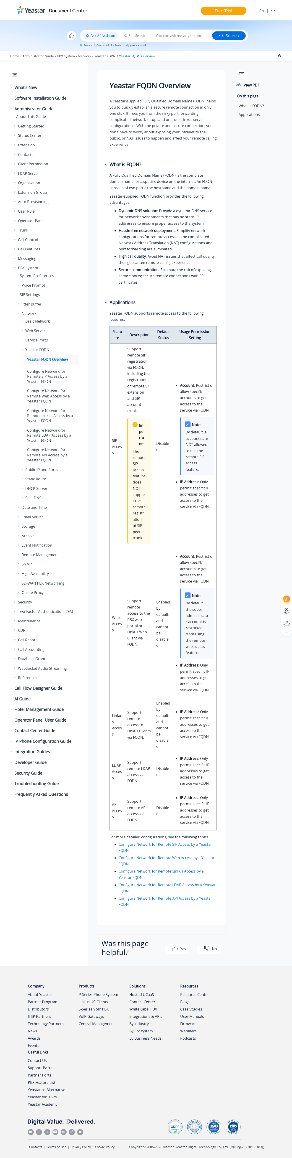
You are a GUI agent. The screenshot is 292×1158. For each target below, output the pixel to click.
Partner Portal (40, 1075)
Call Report (27, 639)
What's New (25, 87)
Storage (28, 526)
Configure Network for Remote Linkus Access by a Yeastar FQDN (50, 415)
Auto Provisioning (33, 201)
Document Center (68, 11)
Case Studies (191, 1009)
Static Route (35, 478)
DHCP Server (36, 488)
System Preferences (37, 275)
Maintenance (29, 621)
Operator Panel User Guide (40, 720)
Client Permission (33, 163)
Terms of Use (56, 1147)
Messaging (27, 258)
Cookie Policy (105, 1147)
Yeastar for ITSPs (42, 1096)
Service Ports (36, 340)
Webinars (188, 1030)
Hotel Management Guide (39, 709)
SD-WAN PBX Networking (43, 583)
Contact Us (37, 1060)
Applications (249, 114)
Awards (34, 1038)
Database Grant (31, 658)
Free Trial (223, 10)
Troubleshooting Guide (36, 783)
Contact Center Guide (34, 730)
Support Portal (40, 1067)
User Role (26, 211)
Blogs (185, 1001)
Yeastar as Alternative (46, 1089)
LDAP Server (28, 173)
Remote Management (40, 554)
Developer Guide (30, 762)
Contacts (25, 154)
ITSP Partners (39, 1016)
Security (25, 602)
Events (33, 1045)
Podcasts (188, 1038)
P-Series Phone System (98, 994)
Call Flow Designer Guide (38, 688)
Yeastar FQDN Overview (137, 56)
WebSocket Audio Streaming (42, 668)
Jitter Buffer (32, 304)
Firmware (188, 1023)
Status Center (30, 135)
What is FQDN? (251, 105)
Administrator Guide (38, 56)
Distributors (38, 1009)
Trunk (23, 230)
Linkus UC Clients (93, 1001)
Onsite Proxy (33, 592)
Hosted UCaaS (141, 994)
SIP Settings (30, 294)
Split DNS (33, 497)
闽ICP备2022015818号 (247, 1147)
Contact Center (142, 1001)
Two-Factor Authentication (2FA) (45, 611)
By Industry (139, 1023)
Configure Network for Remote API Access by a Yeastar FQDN (47, 455)
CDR (21, 630)
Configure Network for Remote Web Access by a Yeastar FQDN (48, 396)
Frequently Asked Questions (41, 794)
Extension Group (32, 192)
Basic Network (37, 321)
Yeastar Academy (42, 1104)
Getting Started (31, 126)
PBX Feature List (41, 1082)
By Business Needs (145, 1038)
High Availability (35, 573)
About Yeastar (40, 994)
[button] (11, 87)
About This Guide (31, 116)
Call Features (29, 249)
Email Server (32, 516)
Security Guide (28, 773)
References (27, 677)
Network (84, 56)
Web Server (35, 330)
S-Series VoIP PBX (94, 1009)
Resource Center (194, 994)
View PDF (251, 85)
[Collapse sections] (280, 56)
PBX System (66, 56)
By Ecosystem (141, 1030)
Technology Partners (46, 1023)
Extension (26, 145)
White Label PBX (143, 1009)
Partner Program (42, 1001)
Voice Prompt (33, 285)
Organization (29, 182)
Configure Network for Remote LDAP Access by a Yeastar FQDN (49, 435)
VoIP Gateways (91, 1016)
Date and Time (34, 507)
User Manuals (192, 1016)
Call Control (28, 239)
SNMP (27, 564)
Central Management (97, 1023)
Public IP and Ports (41, 469)
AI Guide (22, 699)
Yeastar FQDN (105, 56)
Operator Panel (31, 220)
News (32, 1030)
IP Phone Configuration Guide (42, 741)
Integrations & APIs (145, 1016)
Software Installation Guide (40, 98)
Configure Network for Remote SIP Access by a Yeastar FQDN (47, 376)
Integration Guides (32, 751)
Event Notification (37, 545)
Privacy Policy (80, 1147)
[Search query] (182, 35)
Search (229, 35)
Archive (28, 535)
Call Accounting (31, 649)
